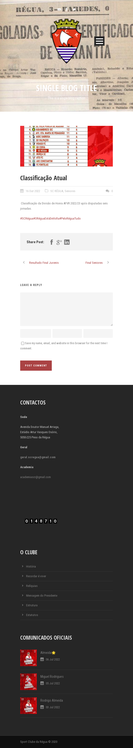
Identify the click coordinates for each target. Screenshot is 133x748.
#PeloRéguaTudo (70, 218)
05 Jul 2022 (53, 683)
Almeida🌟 (48, 653)
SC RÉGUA (56, 191)
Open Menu (99, 41)
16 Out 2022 (33, 191)
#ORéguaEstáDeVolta (46, 218)
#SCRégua (26, 218)
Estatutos (32, 615)
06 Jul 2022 (53, 659)
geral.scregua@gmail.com (38, 457)
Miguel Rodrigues (52, 676)
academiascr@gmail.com (35, 477)
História (31, 566)
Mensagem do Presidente (41, 595)
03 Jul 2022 (53, 707)
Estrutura (32, 605)
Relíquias (32, 586)
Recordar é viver (36, 576)
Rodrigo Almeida (51, 700)
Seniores (70, 191)
